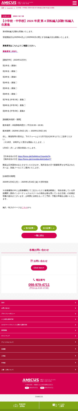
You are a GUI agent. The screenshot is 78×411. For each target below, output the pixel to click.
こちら (24, 207)
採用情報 (4, 330)
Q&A (2, 302)
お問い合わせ (5, 308)
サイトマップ (5, 336)
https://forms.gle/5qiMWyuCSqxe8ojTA (34, 156)
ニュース (10, 8)
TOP (2, 8)
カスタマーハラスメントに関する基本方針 (14, 324)
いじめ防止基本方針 (7, 319)
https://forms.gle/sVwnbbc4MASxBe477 (34, 159)
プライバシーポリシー (8, 313)
